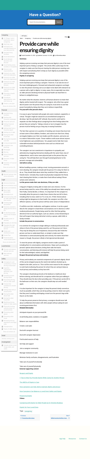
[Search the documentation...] (40, 22)
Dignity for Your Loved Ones (29, 407)
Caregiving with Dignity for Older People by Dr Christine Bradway (41, 403)
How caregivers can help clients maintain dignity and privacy (40, 387)
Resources (72, 439)
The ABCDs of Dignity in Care (29, 382)
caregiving (28, 411)
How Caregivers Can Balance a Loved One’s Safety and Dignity (41, 391)
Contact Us (83, 439)
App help (62, 439)
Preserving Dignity (26, 396)
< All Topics (24, 35)
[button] (9, 35)
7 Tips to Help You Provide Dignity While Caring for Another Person (42, 378)
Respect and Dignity (26, 373)
